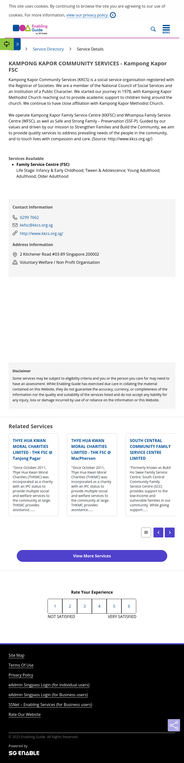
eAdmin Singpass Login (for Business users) (48, 694)
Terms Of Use (21, 665)
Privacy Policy (21, 675)
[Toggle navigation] (166, 29)
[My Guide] (7, 44)
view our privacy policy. (87, 15)
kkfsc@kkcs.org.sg (36, 225)
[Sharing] (174, 725)
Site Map (17, 655)
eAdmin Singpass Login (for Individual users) (49, 685)
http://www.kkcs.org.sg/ (41, 233)
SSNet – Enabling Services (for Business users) (50, 704)
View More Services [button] (92, 556)
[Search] (155, 29)
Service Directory (48, 49)
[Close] (113, 15)
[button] (158, 532)
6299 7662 (29, 217)
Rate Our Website (25, 714)
